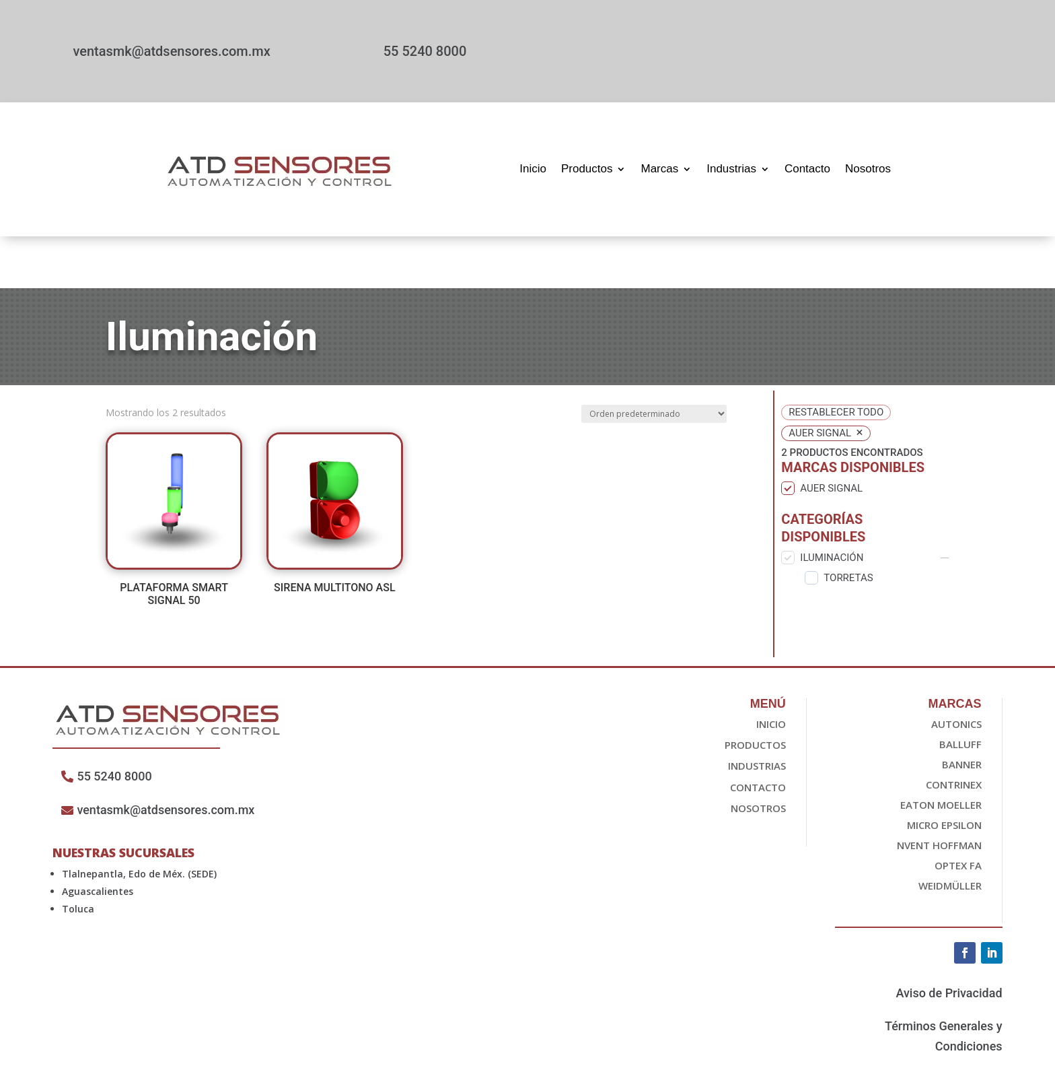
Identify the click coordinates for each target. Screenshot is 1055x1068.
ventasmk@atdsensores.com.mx (171, 51)
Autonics (956, 672)
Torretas (848, 525)
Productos (587, 168)
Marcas (659, 168)
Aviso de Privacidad (949, 941)
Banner (962, 712)
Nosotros (868, 168)
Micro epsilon (944, 773)
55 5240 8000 (425, 51)
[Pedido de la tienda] (654, 362)
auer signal (831, 436)
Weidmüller (950, 833)
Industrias (731, 168)
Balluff (960, 692)
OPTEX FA (958, 813)
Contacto (807, 168)
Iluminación (831, 505)
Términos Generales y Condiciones (943, 983)
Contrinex (954, 732)
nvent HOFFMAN (939, 793)
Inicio (532, 168)
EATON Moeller (941, 753)
